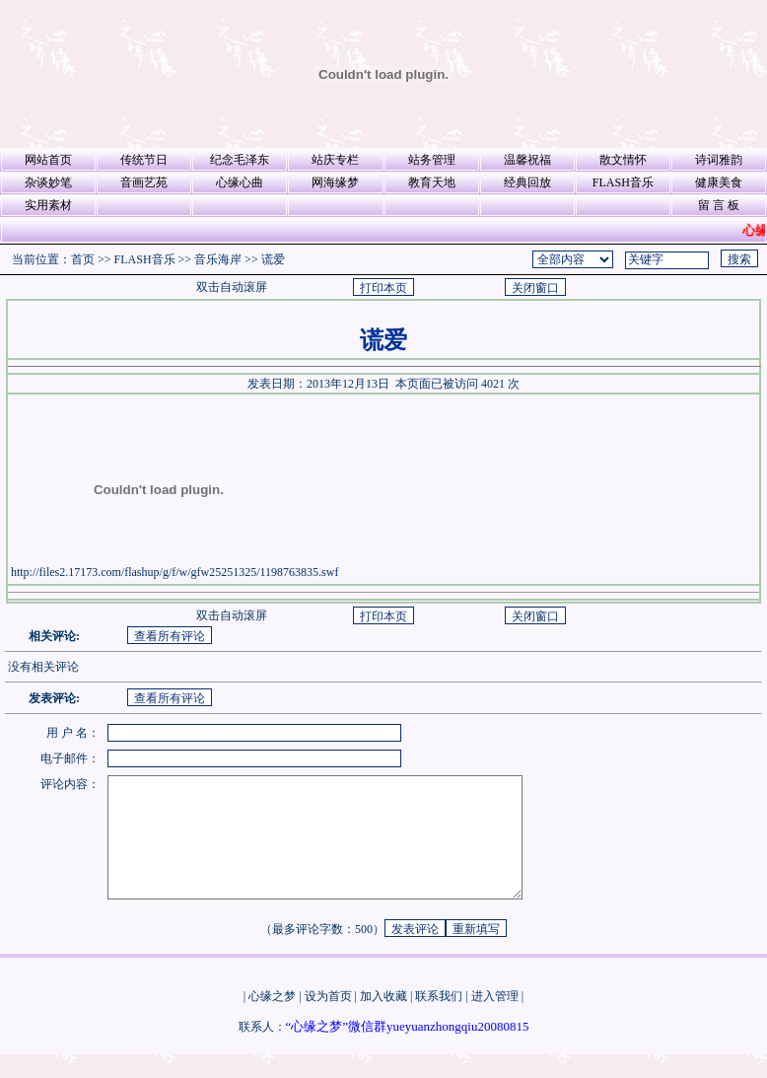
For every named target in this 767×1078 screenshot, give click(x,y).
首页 (83, 259)
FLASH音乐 (623, 182)
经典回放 (527, 182)
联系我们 (438, 1020)
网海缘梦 (335, 182)
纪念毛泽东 (239, 160)
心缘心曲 (239, 182)
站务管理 (431, 160)
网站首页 (48, 160)
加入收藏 (383, 1020)
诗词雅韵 (718, 160)
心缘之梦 (272, 1020)
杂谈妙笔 (48, 182)
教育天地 (431, 182)
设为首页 (328, 1020)
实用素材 (48, 205)
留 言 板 (718, 205)
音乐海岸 (218, 259)
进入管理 (495, 1020)
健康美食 (718, 182)
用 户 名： (73, 733)
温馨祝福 (527, 160)
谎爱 (273, 259)
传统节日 (144, 160)
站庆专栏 (335, 160)
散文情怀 (623, 160)
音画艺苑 (144, 182)
